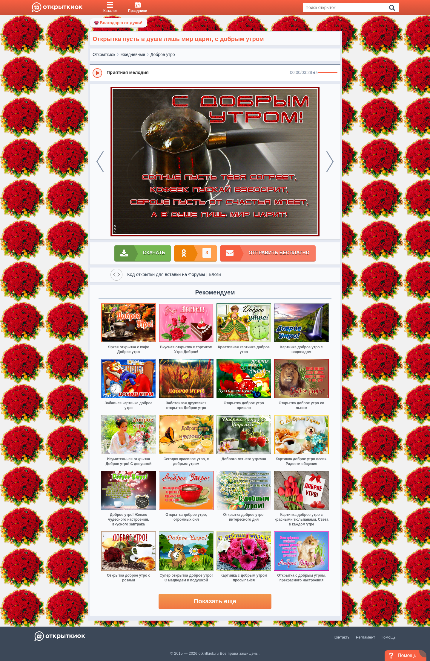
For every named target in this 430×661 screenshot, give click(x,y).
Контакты (342, 637)
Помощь (388, 637)
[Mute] (315, 73)
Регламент (365, 637)
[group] (215, 73)
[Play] (97, 73)
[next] (330, 161)
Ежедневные (132, 54)
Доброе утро (162, 54)
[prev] (100, 161)
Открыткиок (104, 54)
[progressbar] (327, 73)
